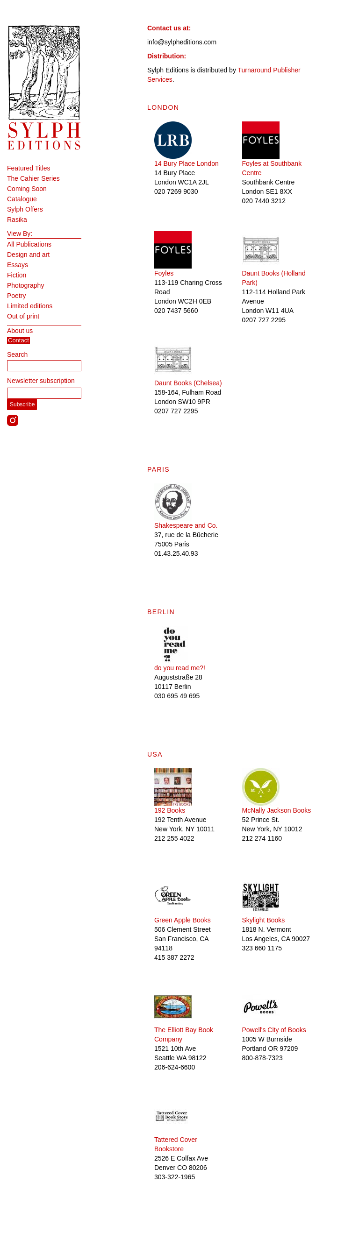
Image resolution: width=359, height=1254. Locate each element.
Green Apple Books (182, 920)
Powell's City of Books (274, 1030)
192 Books (169, 810)
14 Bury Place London (186, 163)
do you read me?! (179, 668)
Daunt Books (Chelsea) (188, 383)
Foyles (163, 273)
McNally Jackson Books (276, 810)
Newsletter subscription (41, 380)
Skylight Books (263, 920)
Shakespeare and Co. (185, 525)
